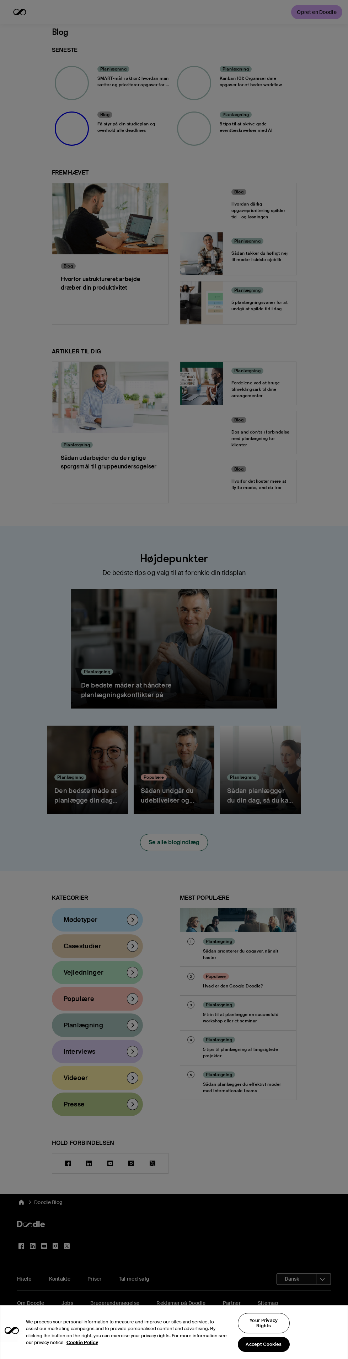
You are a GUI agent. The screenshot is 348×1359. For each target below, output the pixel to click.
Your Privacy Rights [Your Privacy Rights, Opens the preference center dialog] (264, 1338)
